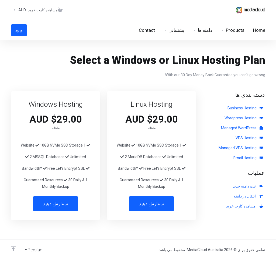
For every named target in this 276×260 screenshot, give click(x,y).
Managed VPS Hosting (241, 148)
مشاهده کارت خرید (244, 206)
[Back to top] (13, 248)
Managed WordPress (242, 128)
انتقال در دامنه (248, 196)
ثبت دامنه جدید (248, 186)
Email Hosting (248, 158)
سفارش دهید (151, 203)
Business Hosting (245, 108)
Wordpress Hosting (244, 118)
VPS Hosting (249, 138)
